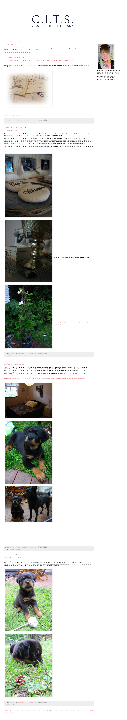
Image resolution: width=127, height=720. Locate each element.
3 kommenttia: (33, 353)
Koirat (13, 549)
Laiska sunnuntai (11, 131)
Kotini (13, 355)
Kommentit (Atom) (13, 712)
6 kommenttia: (33, 702)
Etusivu (49, 710)
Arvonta (13, 122)
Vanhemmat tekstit (88, 710)
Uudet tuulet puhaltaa (14, 558)
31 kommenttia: (33, 120)
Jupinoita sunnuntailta (14, 364)
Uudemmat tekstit (10, 710)
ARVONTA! (8, 45)
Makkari (18, 549)
